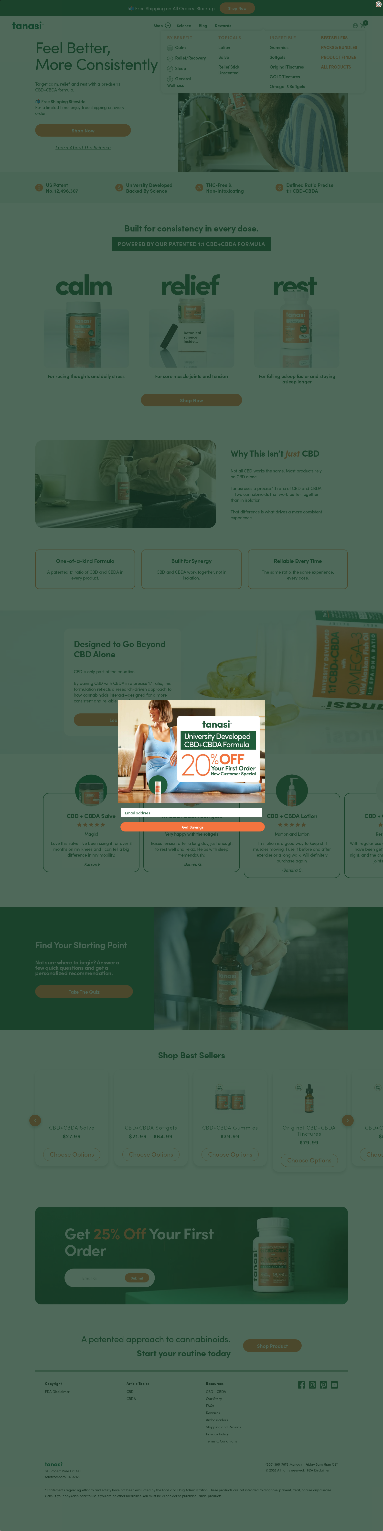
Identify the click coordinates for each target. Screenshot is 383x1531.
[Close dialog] (378, 4)
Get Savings (192, 827)
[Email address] (191, 812)
